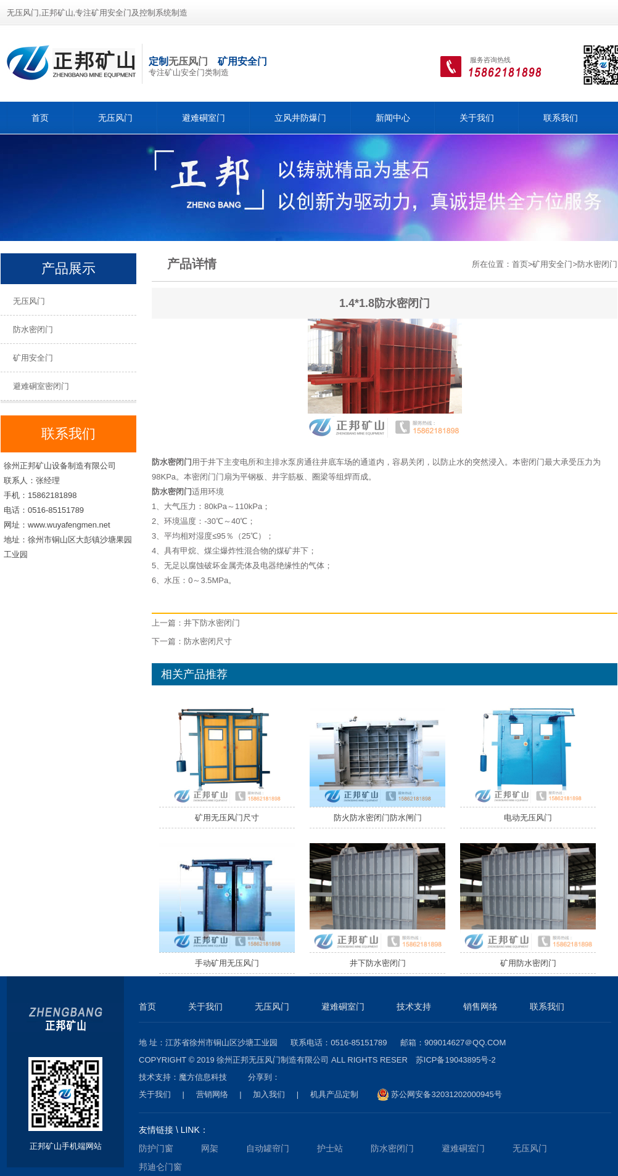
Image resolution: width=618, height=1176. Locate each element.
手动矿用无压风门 (227, 963)
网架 (209, 1148)
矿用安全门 (33, 357)
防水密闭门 (33, 329)
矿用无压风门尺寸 (227, 817)
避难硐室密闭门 (41, 386)
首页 (40, 118)
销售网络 (480, 1006)
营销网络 (212, 1094)
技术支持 (414, 1006)
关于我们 (476, 118)
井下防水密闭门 (212, 622)
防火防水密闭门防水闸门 (378, 817)
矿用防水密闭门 (528, 963)
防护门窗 (156, 1148)
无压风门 (188, 61)
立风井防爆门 (300, 118)
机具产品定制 (334, 1094)
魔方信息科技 (203, 1077)
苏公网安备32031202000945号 (439, 1094)
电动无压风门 (528, 817)
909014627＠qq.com (465, 1042)
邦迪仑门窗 (160, 1167)
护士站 (330, 1148)
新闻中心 (393, 118)
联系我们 (560, 118)
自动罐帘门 (267, 1148)
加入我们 (269, 1094)
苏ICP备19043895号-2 (456, 1059)
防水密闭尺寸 (208, 641)
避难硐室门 (203, 118)
